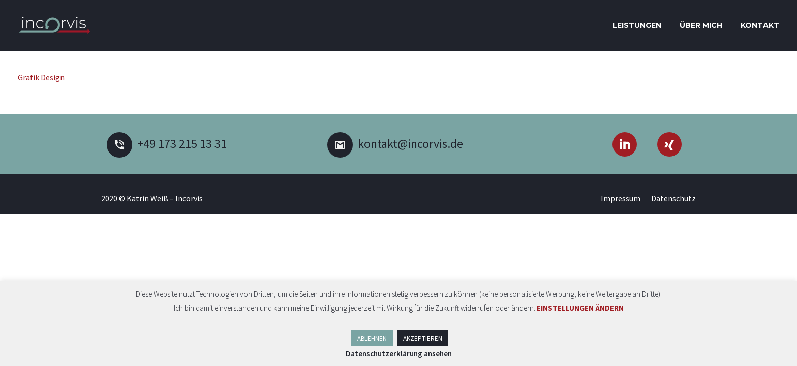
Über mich (701, 25)
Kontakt (760, 25)
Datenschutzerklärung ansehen (399, 353)
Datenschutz (673, 198)
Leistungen (636, 25)
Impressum (620, 198)
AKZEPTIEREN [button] (422, 338)
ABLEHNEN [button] (372, 338)
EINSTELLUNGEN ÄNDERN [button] (580, 308)
